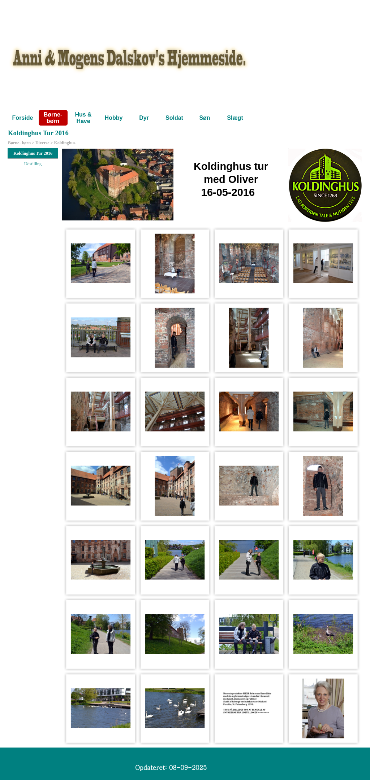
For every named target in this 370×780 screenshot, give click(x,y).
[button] (101, 264)
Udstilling (33, 163)
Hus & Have (83, 117)
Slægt (235, 118)
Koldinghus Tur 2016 (32, 153)
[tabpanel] (212, 185)
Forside (22, 118)
